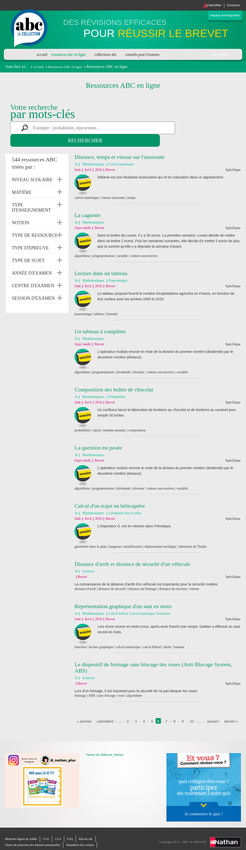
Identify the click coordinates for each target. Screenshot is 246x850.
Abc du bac (220, 54)
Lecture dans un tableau (101, 260)
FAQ (74, 832)
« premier (91, 709)
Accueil (42, 54)
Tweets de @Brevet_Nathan (104, 748)
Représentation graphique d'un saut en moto (123, 593)
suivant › (224, 709)
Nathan (225, 835)
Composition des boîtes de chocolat (114, 377)
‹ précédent (113, 709)
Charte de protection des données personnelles (35, 838)
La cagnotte (87, 202)
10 (202, 709)
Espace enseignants (221, 16)
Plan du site (91, 832)
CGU (49, 832)
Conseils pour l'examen (142, 54)
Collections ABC (105, 54)
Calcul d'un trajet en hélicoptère (110, 493)
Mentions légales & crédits (22, 832)
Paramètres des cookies (86, 838)
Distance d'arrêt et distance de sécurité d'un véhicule (132, 551)
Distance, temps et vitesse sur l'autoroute (120, 144)
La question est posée (98, 435)
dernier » (157, 715)
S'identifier (208, 5)
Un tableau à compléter (100, 319)
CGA (62, 832)
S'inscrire (231, 5)
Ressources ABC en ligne (68, 54)
